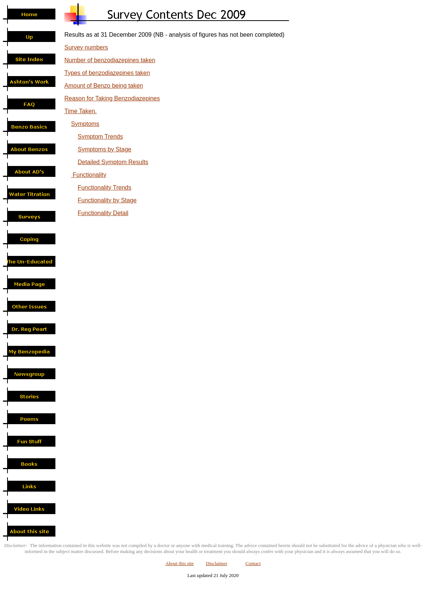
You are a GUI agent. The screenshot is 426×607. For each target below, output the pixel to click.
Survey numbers (86, 47)
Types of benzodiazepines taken (107, 73)
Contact (253, 563)
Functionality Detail (103, 213)
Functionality (88, 175)
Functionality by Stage (107, 200)
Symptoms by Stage (104, 149)
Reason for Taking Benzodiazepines (112, 98)
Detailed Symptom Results (113, 162)
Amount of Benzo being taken (103, 85)
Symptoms (85, 124)
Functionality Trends (104, 187)
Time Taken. (80, 111)
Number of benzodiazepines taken (109, 60)
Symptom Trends (100, 136)
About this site (179, 563)
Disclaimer (216, 563)
